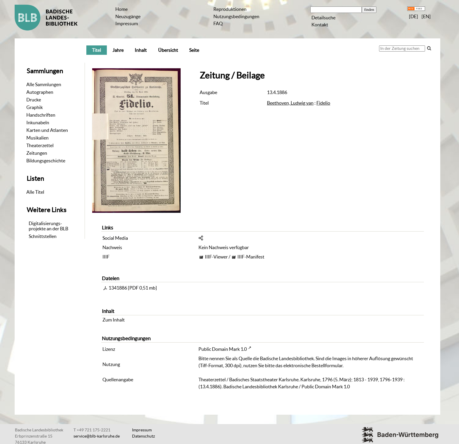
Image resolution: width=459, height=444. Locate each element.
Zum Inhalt (113, 319)
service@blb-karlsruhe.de (96, 436)
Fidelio (323, 103)
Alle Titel (35, 192)
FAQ (218, 23)
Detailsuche (323, 17)
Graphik (34, 107)
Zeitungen (36, 153)
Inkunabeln (37, 122)
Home (121, 9)
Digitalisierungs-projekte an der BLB (48, 226)
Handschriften (40, 115)
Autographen (39, 92)
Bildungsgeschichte (45, 160)
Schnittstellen (42, 236)
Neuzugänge (128, 16)
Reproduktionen (229, 9)
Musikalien (37, 137)
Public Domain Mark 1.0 (222, 349)
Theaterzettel (40, 145)
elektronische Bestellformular (312, 365)
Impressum (126, 23)
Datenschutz (143, 436)
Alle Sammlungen (43, 84)
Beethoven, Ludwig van (290, 103)
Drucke (33, 99)
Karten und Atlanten (47, 130)
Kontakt (319, 24)
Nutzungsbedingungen (236, 16)
